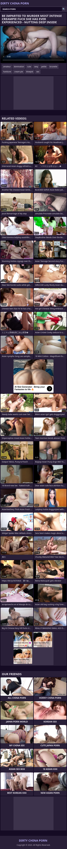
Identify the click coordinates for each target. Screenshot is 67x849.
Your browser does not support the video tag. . (33, 44)
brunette (53, 66)
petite (43, 66)
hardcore (7, 71)
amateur (7, 66)
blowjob (29, 71)
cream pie (18, 71)
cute (29, 66)
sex (37, 71)
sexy (36, 66)
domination (19, 66)
